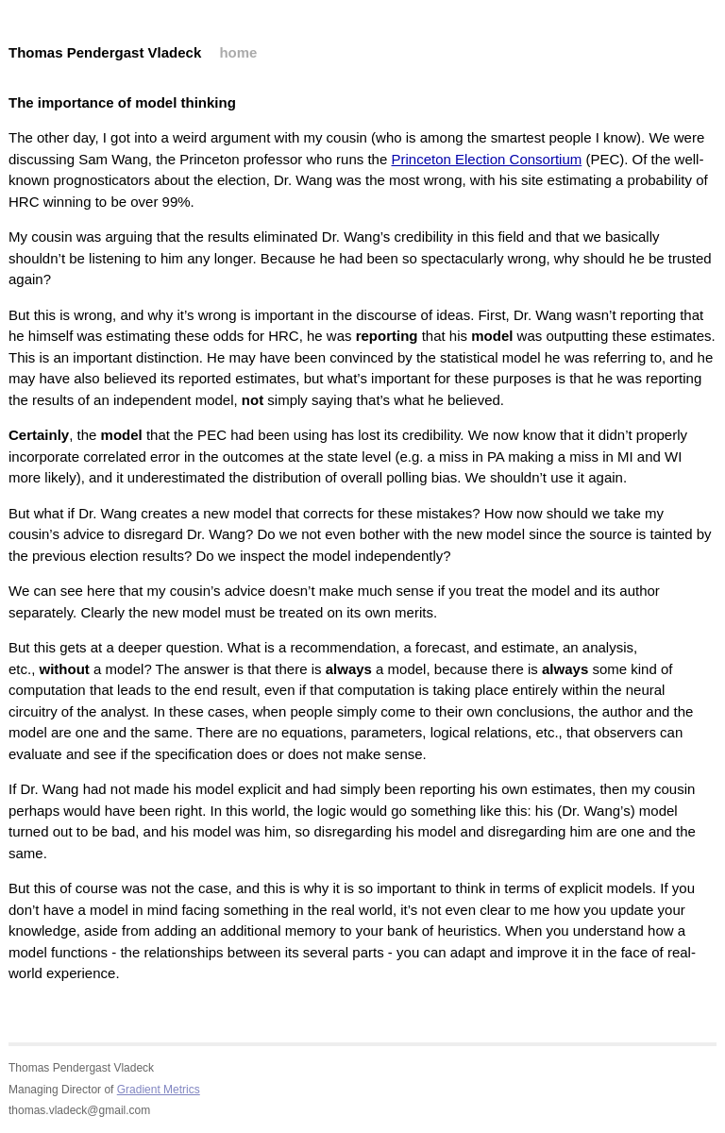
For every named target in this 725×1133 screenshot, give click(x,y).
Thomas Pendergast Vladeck (104, 52)
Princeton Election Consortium (486, 159)
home (238, 52)
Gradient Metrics (158, 1089)
